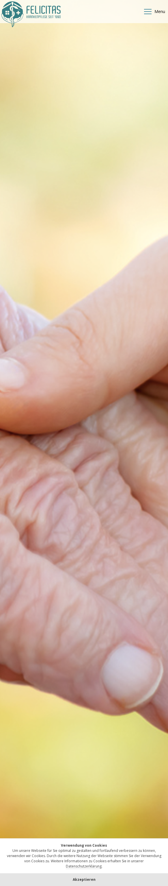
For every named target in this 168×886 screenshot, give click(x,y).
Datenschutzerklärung (84, 866)
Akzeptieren (84, 879)
